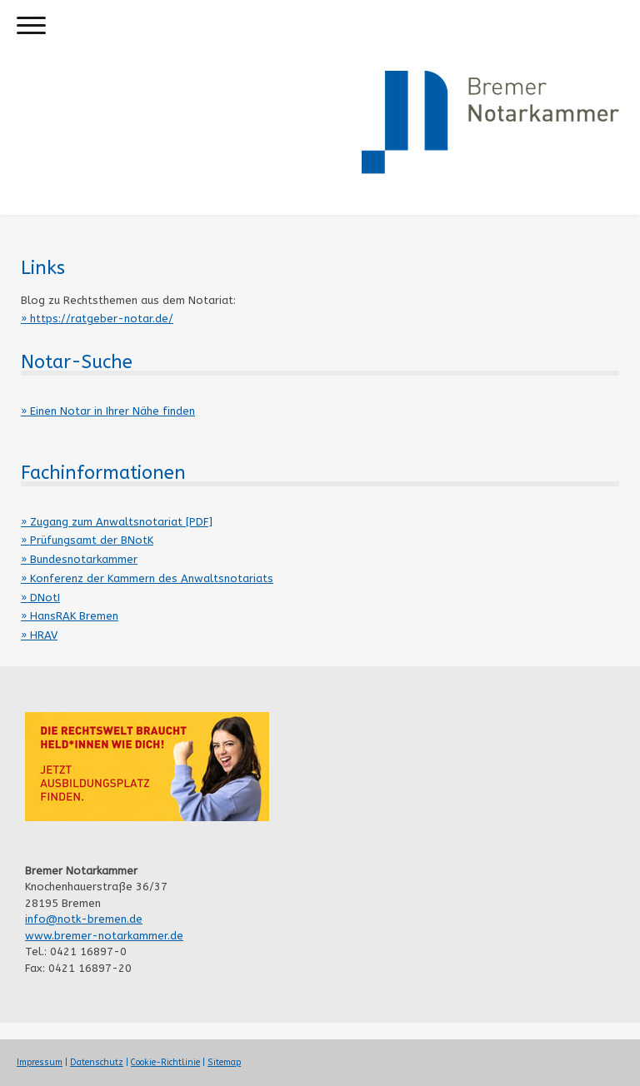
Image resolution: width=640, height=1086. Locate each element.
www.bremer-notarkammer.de (104, 935)
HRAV (44, 635)
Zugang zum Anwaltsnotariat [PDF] (121, 522)
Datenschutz (96, 1062)
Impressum (39, 1062)
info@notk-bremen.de (83, 919)
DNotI (45, 597)
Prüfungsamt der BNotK (91, 540)
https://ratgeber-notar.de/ (101, 318)
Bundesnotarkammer (84, 559)
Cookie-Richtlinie (165, 1062)
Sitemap (224, 1062)
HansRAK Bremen (74, 616)
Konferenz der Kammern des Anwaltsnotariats (151, 578)
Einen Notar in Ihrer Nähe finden (112, 411)
